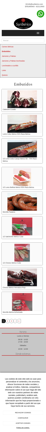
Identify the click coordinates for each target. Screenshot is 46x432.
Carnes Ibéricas (7, 47)
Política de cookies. (23, 428)
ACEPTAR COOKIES (23, 423)
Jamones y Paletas (9, 56)
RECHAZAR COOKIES (23, 413)
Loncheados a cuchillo (10, 66)
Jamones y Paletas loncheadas (13, 61)
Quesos (5, 75)
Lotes (4, 70)
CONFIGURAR (23, 418)
